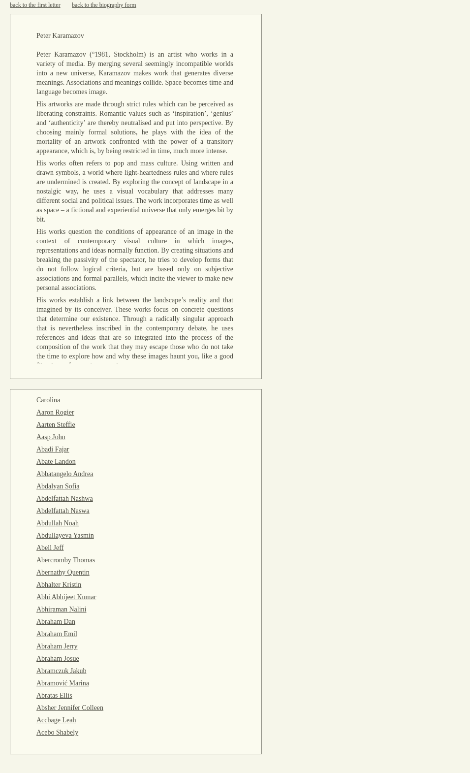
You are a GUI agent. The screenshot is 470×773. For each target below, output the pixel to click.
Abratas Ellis (54, 695)
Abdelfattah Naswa (63, 511)
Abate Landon (56, 461)
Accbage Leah (56, 720)
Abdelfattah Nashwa (64, 498)
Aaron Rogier (55, 412)
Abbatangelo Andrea (64, 474)
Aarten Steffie (55, 424)
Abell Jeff (49, 547)
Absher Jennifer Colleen (69, 707)
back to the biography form (104, 4)
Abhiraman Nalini (61, 609)
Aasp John (50, 437)
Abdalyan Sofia (57, 486)
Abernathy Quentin (63, 572)
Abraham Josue (57, 658)
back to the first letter (35, 4)
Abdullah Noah (57, 523)
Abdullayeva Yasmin (65, 535)
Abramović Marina (62, 683)
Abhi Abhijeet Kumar (66, 597)
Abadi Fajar (52, 449)
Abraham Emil (56, 634)
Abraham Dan (55, 621)
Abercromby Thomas (65, 560)
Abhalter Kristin (58, 584)
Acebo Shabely (57, 732)
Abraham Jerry (57, 646)
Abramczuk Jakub (61, 671)
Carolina (48, 400)
